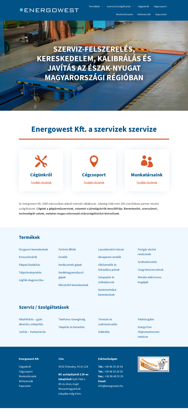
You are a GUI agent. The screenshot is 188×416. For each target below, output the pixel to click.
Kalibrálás (104, 332)
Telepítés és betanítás (71, 327)
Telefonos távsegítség (71, 319)
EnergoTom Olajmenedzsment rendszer (148, 331)
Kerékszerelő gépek (70, 265)
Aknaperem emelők (109, 257)
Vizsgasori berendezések (33, 249)
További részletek (41, 182)
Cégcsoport (94, 175)
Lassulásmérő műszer (111, 249)
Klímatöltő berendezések (73, 285)
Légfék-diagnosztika (31, 280)
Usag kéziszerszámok (151, 269)
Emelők (62, 257)
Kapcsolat (25, 386)
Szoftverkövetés (147, 262)
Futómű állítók (67, 249)
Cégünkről (41, 175)
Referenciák (26, 381)
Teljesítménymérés (30, 272)
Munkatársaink (147, 175)
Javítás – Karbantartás (32, 332)
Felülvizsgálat (146, 319)
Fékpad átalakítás (29, 265)
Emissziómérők (28, 257)
